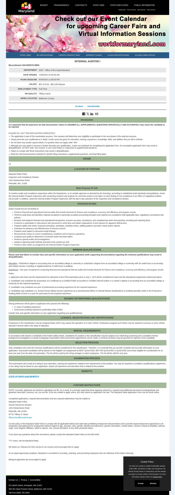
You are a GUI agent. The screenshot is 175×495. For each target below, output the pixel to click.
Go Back (79, 106)
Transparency (61, 5)
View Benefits (93, 106)
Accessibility (35, 480)
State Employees (119, 5)
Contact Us (13, 480)
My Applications (45, 55)
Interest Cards (94, 55)
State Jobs (98, 5)
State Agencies (141, 9)
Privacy (24, 480)
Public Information (144, 5)
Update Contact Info (69, 55)
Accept (140, 483)
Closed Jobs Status (145, 55)
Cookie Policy (147, 462)
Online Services (151, 9)
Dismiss (153, 483)
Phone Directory (131, 9)
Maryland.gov (122, 9)
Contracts (81, 5)
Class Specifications (118, 55)
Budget (44, 5)
